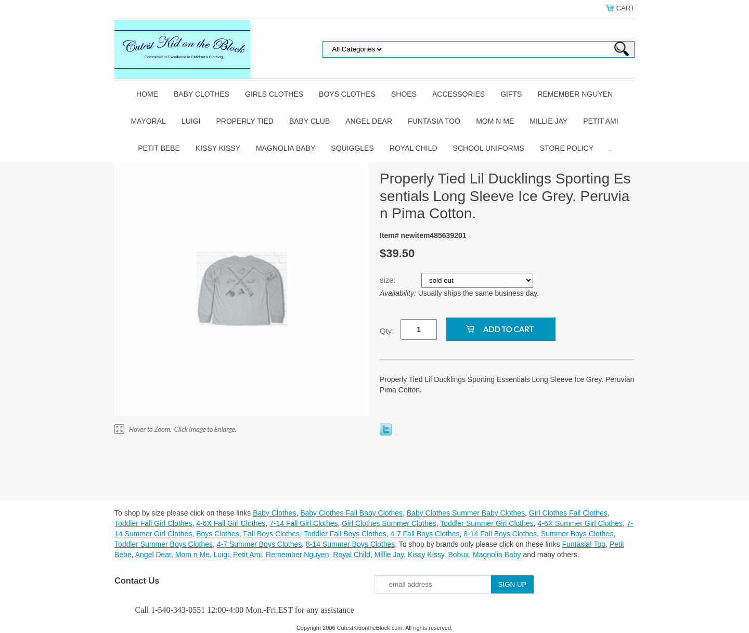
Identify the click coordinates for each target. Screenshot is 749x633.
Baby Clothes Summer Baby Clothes (466, 513)
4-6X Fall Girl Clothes (230, 523)
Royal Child (413, 148)
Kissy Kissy (218, 148)
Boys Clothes (347, 94)
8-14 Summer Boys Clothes (350, 544)
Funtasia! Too (583, 544)
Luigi (191, 121)
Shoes (404, 94)
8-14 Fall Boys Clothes (500, 534)
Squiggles (352, 148)
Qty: (387, 330)
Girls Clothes (274, 94)
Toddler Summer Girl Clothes (487, 523)
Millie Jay (548, 121)
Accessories (458, 94)
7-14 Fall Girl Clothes (303, 523)
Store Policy (566, 148)
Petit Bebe (159, 148)
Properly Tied (244, 121)
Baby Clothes (201, 94)
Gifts (511, 94)
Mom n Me (495, 121)
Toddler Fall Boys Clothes (345, 534)
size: (389, 279)
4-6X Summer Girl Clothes (580, 523)
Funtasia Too (434, 121)
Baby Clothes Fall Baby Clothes (351, 513)
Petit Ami (600, 121)
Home (147, 94)
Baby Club (309, 121)
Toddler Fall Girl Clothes (153, 523)
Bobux (458, 554)
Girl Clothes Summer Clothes (389, 523)
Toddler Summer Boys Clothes (163, 544)
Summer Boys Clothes (577, 534)
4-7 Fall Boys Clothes (424, 534)
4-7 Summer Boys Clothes (259, 544)
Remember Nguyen (575, 94)
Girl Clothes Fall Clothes (568, 513)
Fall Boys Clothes (271, 534)
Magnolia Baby (285, 148)
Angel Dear (368, 121)
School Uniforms (488, 148)
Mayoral (148, 121)
